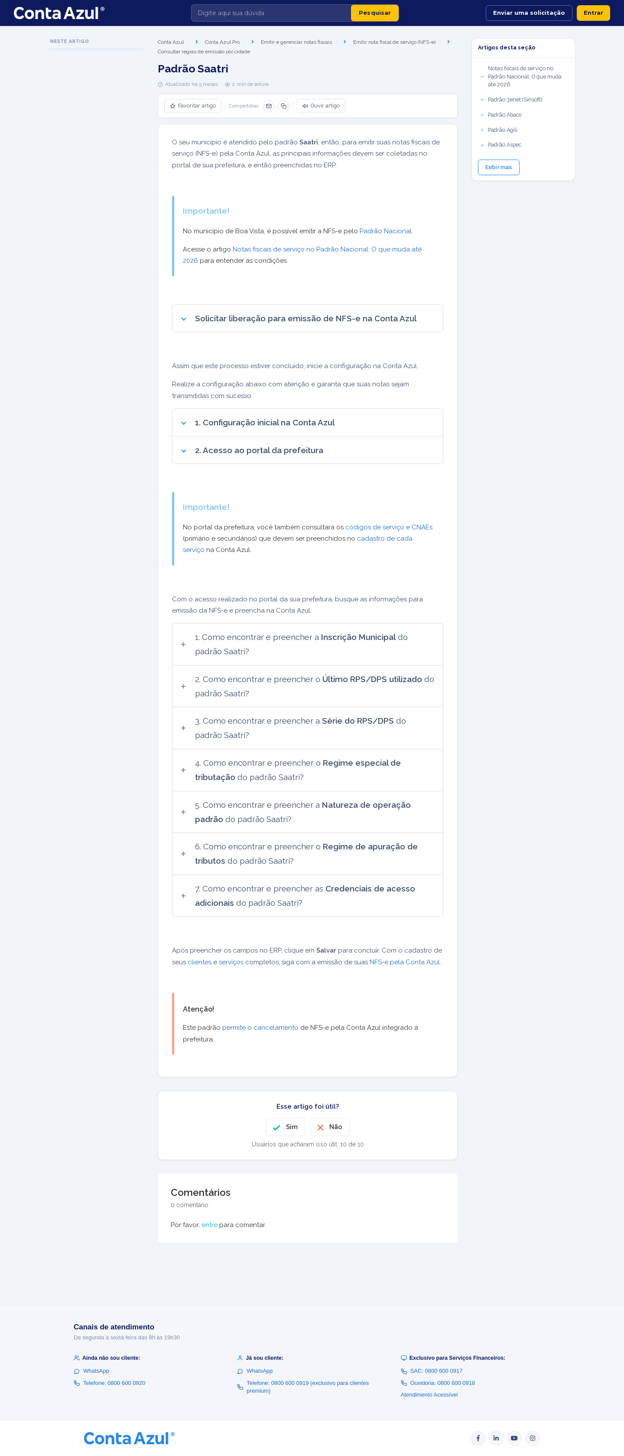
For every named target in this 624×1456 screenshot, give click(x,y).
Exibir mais (498, 167)
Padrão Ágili (498, 130)
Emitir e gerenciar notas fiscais (296, 42)
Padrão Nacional (385, 231)
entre (210, 1225)
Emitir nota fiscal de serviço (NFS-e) (394, 42)
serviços (231, 962)
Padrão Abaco (500, 114)
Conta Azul (171, 42)
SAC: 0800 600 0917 (432, 1371)
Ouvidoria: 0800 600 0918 (438, 1383)
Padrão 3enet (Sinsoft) (510, 99)
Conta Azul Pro (222, 42)
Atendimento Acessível (429, 1394)
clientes (199, 962)
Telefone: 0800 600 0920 (109, 1383)
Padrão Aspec (500, 144)
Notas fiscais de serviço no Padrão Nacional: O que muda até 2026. (520, 76)
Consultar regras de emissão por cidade (204, 52)
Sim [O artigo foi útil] (292, 1127)
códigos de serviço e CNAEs (388, 527)
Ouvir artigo (321, 105)
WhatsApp (91, 1371)
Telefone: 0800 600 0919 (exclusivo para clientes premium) (303, 1387)
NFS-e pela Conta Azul (405, 962)
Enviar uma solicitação (529, 12)
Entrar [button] (593, 12)
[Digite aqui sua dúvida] (271, 13)
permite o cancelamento (260, 1028)
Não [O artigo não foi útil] (335, 1127)
